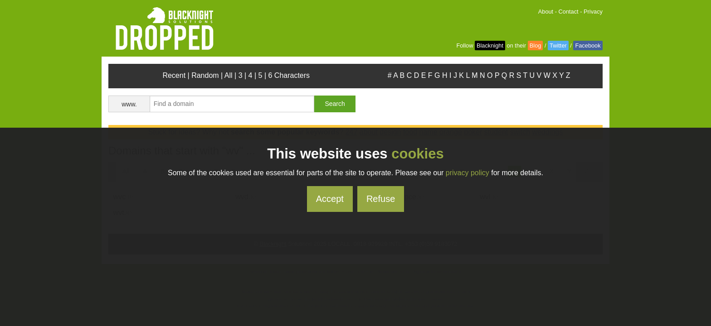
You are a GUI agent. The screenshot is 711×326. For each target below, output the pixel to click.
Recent (173, 75)
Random (205, 75)
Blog (535, 45)
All (228, 75)
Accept (330, 199)
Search (335, 103)
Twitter (558, 45)
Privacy (593, 11)
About (545, 11)
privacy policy (467, 173)
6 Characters (289, 75)
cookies (417, 154)
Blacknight (490, 45)
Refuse (380, 199)
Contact (569, 11)
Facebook (587, 45)
